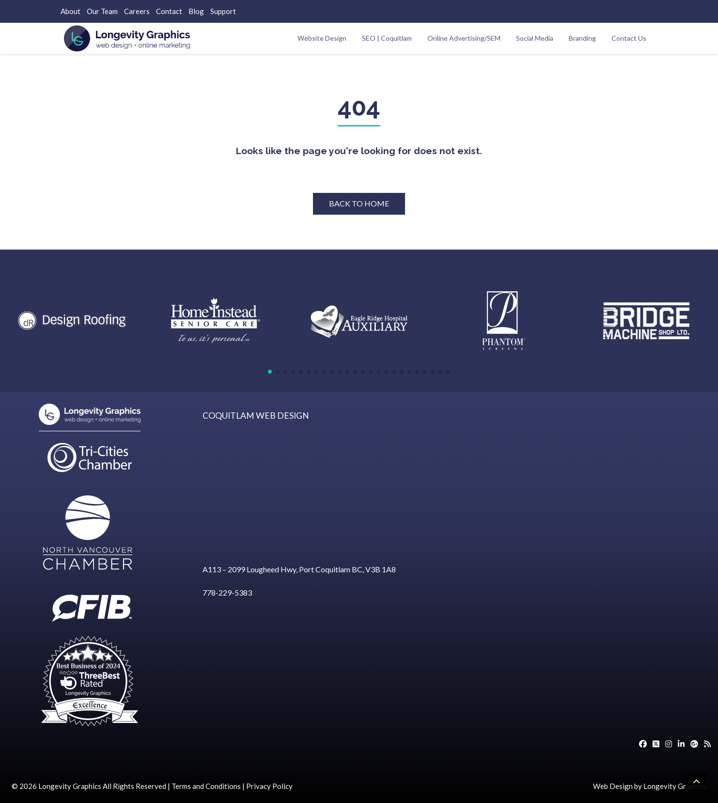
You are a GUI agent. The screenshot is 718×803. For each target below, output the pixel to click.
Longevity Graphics (69, 786)
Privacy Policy (269, 786)
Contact (169, 11)
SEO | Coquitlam (387, 38)
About (70, 11)
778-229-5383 (227, 592)
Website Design (321, 38)
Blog (196, 11)
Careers (137, 11)
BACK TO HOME (359, 203)
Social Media (534, 38)
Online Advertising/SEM (463, 38)
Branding (582, 38)
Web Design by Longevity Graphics (649, 786)
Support (223, 11)
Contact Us (628, 38)
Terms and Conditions (206, 786)
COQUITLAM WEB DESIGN (256, 415)
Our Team (102, 11)
